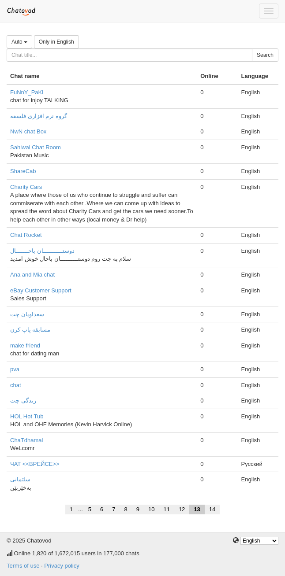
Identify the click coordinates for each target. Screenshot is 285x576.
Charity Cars (26, 187)
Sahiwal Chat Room (35, 147)
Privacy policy (61, 565)
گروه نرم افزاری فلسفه (38, 116)
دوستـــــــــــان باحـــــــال (42, 250)
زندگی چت (23, 400)
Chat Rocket (26, 235)
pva (14, 369)
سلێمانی (20, 479)
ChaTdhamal (26, 440)
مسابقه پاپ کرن (30, 329)
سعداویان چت (27, 314)
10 (151, 509)
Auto (19, 42)
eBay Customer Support (40, 290)
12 (182, 509)
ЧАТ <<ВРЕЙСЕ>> (35, 464)
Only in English (56, 42)
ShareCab (23, 171)
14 (212, 509)
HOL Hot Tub (26, 416)
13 (197, 509)
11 (166, 509)
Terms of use (23, 565)
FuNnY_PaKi (26, 92)
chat (15, 385)
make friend (25, 345)
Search (265, 55)
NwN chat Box (28, 131)
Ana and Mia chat (32, 274)
